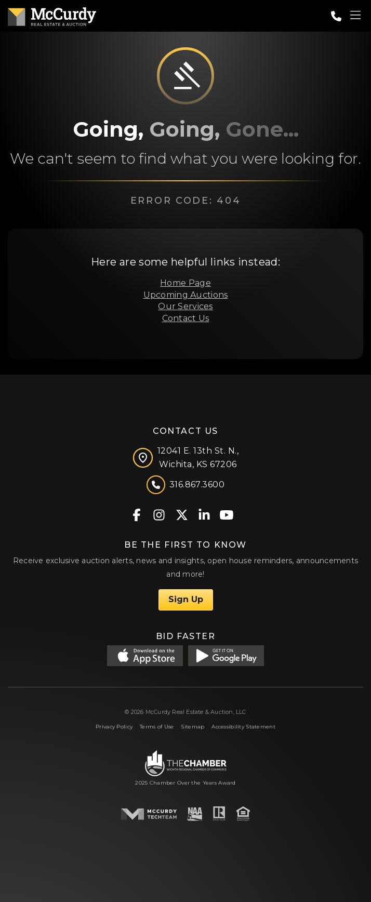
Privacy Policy (114, 726)
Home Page (185, 283)
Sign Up (185, 599)
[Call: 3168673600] (336, 16)
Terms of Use (157, 726)
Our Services (185, 306)
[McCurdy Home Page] (52, 15)
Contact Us (185, 318)
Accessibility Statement (243, 726)
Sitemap (192, 726)
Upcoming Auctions (185, 295)
